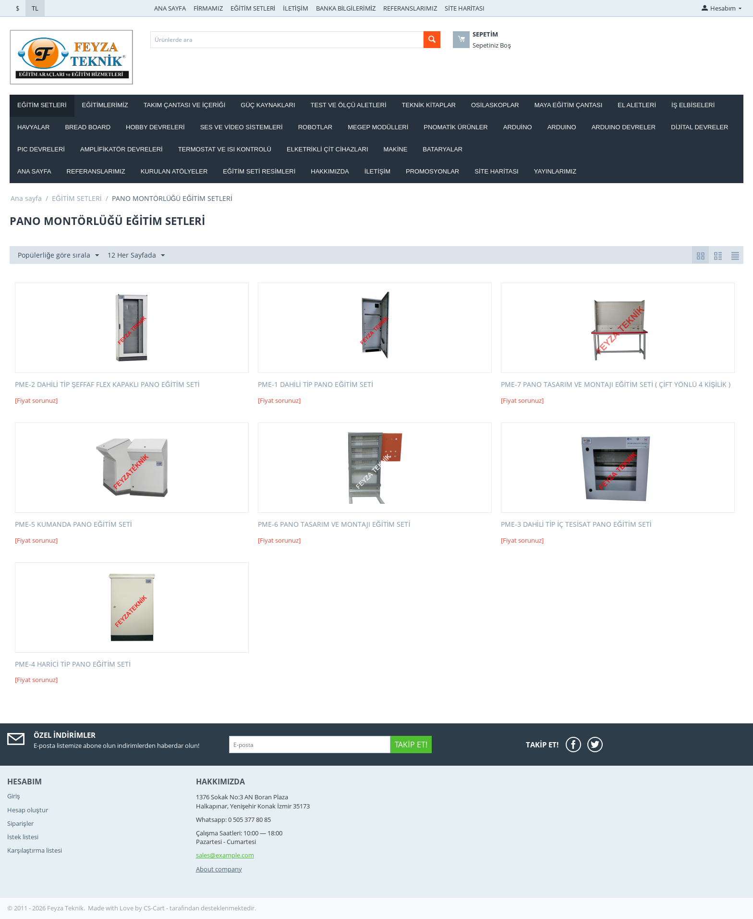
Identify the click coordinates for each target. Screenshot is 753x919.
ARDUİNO (517, 127)
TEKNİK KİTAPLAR (429, 105)
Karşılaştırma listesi (34, 850)
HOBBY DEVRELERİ (155, 127)
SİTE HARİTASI (465, 8)
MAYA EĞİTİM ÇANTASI (568, 105)
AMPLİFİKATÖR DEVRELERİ (121, 149)
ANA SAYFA (170, 8)
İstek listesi (22, 836)
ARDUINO (561, 127)
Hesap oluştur (27, 810)
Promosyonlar (432, 171)
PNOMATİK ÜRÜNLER (455, 127)
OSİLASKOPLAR (495, 105)
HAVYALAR (33, 127)
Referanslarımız (96, 171)
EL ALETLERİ (637, 105)
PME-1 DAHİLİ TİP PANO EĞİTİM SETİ (315, 385)
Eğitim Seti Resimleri (259, 171)
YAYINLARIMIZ (555, 171)
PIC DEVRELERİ (41, 149)
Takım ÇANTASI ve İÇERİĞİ (185, 105)
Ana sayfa (26, 198)
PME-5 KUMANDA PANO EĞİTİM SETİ (73, 525)
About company (219, 869)
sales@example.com (225, 855)
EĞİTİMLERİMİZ (105, 105)
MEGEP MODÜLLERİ (378, 127)
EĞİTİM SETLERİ (253, 8)
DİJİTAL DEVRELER (699, 127)
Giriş (13, 796)
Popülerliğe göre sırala (58, 255)
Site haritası (496, 171)
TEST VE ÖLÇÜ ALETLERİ (349, 105)
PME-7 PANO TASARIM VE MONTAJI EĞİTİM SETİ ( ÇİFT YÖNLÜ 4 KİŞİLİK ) (615, 385)
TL (35, 8)
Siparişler (20, 823)
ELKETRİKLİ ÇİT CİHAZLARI (327, 149)
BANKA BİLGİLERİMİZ (346, 8)
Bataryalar (442, 149)
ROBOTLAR (315, 127)
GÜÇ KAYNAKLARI (268, 105)
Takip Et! (411, 744)
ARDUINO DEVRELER (624, 127)
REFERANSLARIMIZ (410, 8)
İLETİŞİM (295, 8)
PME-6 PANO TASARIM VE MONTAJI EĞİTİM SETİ (334, 525)
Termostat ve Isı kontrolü (224, 149)
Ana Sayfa (34, 171)
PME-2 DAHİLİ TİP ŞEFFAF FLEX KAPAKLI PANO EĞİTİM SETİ (107, 385)
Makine (396, 149)
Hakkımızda (330, 171)
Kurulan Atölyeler (174, 171)
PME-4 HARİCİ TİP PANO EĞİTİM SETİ (73, 664)
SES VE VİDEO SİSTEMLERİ (241, 127)
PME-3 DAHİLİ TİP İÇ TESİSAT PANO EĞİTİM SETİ (576, 525)
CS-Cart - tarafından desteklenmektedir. (200, 908)
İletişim (377, 171)
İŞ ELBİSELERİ (693, 105)
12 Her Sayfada (136, 255)
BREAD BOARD (87, 127)
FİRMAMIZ (208, 8)
